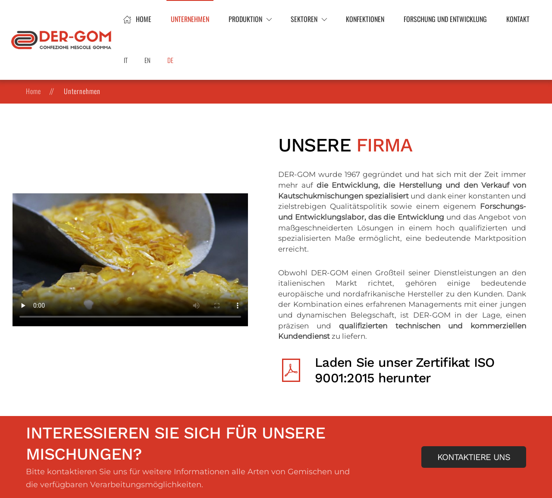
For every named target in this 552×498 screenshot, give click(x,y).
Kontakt (518, 19)
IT (126, 60)
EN (147, 60)
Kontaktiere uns (473, 457)
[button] (250, 19)
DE (170, 60)
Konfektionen (365, 19)
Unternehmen (190, 19)
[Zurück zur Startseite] (62, 40)
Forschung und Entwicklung (445, 19)
